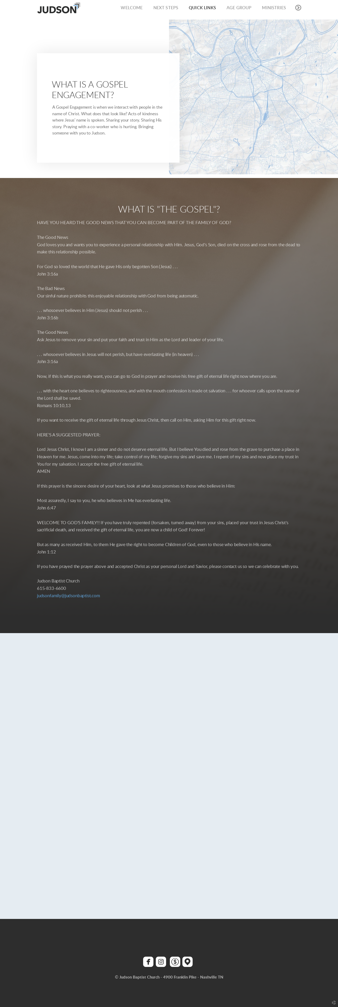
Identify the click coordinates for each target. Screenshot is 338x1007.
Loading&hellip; (168, 751)
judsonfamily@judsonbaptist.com (68, 596)
